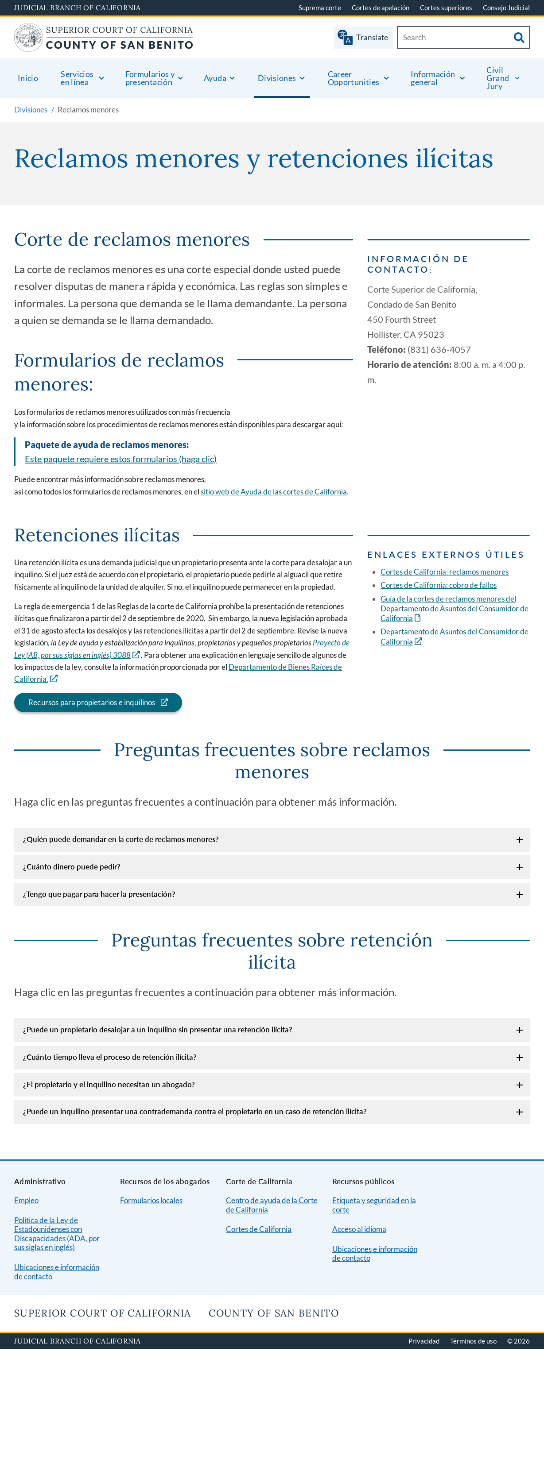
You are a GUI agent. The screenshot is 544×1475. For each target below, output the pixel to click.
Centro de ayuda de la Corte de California (272, 1205)
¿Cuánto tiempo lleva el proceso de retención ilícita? (110, 1057)
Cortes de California (258, 1229)
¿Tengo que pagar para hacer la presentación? (99, 894)
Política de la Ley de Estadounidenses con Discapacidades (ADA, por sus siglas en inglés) (57, 1234)
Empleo (26, 1200)
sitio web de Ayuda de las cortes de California (274, 491)
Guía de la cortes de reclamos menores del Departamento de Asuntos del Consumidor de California (454, 608)
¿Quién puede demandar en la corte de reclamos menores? (121, 839)
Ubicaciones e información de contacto (56, 1272)
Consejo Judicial (506, 8)
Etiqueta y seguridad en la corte (374, 1205)
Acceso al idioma (359, 1229)
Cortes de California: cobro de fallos (439, 585)
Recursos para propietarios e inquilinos (84, 702)
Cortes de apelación (380, 8)
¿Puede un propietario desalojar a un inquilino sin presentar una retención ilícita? (157, 1029)
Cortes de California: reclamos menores (445, 571)
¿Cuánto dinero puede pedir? (71, 866)
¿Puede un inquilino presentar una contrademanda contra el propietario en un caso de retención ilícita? (195, 1111)
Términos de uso (473, 1341)
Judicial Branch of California (77, 7)
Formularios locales (151, 1200)
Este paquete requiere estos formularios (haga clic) (121, 458)
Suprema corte (320, 8)
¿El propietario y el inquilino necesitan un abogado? (109, 1084)
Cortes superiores (446, 8)
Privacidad (423, 1341)
